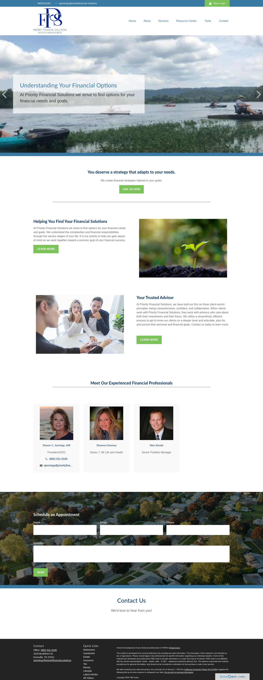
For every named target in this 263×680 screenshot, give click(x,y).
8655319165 (42, 3)
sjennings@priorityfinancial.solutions (76, 3)
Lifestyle (87, 671)
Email (103, 522)
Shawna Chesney (106, 445)
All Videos (88, 678)
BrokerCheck (174, 648)
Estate (86, 656)
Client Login (217, 3)
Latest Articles (90, 674)
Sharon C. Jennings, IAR (56, 445)
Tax (85, 664)
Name (37, 522)
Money (86, 667)
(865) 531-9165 (58, 458)
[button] (132, 21)
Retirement (89, 649)
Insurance (88, 660)
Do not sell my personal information (178, 672)
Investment (89, 653)
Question (38, 543)
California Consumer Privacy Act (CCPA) (200, 669)
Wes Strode (156, 445)
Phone (170, 522)
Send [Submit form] (40, 572)
